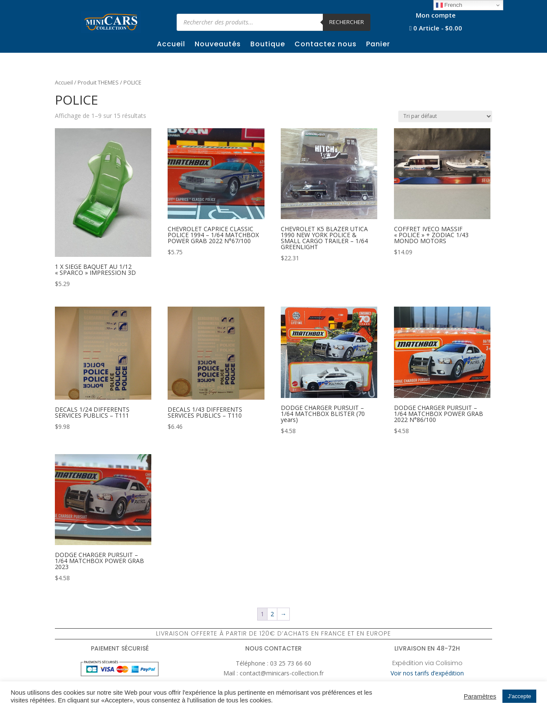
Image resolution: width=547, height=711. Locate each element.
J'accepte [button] (519, 696)
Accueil (171, 45)
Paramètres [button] (480, 696)
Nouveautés (218, 45)
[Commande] (445, 116)
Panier (378, 45)
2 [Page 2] (272, 614)
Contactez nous (326, 45)
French (449, 5)
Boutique (267, 45)
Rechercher (346, 22)
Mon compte (436, 15)
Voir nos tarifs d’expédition (427, 673)
